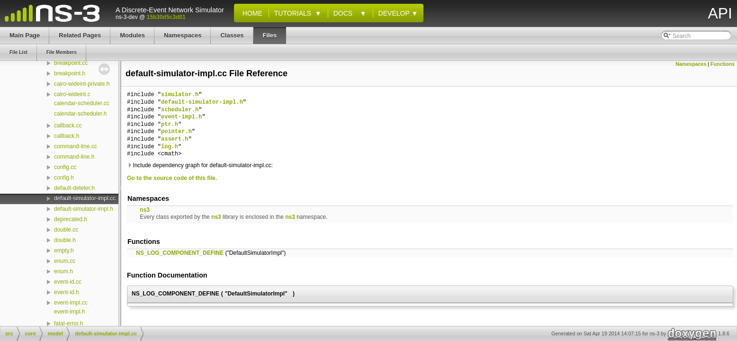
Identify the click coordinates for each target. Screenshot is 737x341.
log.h (169, 147)
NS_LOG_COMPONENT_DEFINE (180, 253)
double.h (65, 240)
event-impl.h (69, 311)
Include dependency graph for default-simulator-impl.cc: (200, 165)
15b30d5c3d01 (166, 17)
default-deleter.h (74, 188)
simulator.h (179, 95)
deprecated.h (70, 219)
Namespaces (690, 64)
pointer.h (176, 132)
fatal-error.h (68, 323)
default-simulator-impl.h (83, 209)
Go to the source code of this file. (172, 178)
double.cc (66, 229)
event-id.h (66, 292)
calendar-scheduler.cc (81, 103)
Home (250, 13)
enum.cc (64, 261)
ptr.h (169, 125)
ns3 (145, 209)
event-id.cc (67, 281)
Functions (722, 64)
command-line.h (74, 156)
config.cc (65, 167)
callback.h (66, 136)
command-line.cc (75, 146)
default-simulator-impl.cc (85, 198)
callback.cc (68, 125)
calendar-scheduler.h (80, 113)
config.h (64, 177)
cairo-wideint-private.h (81, 84)
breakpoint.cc (71, 63)
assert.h (175, 139)
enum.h (63, 271)
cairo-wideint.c (72, 94)
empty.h (64, 250)
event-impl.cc (71, 302)
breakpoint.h (69, 73)
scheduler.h (179, 110)
